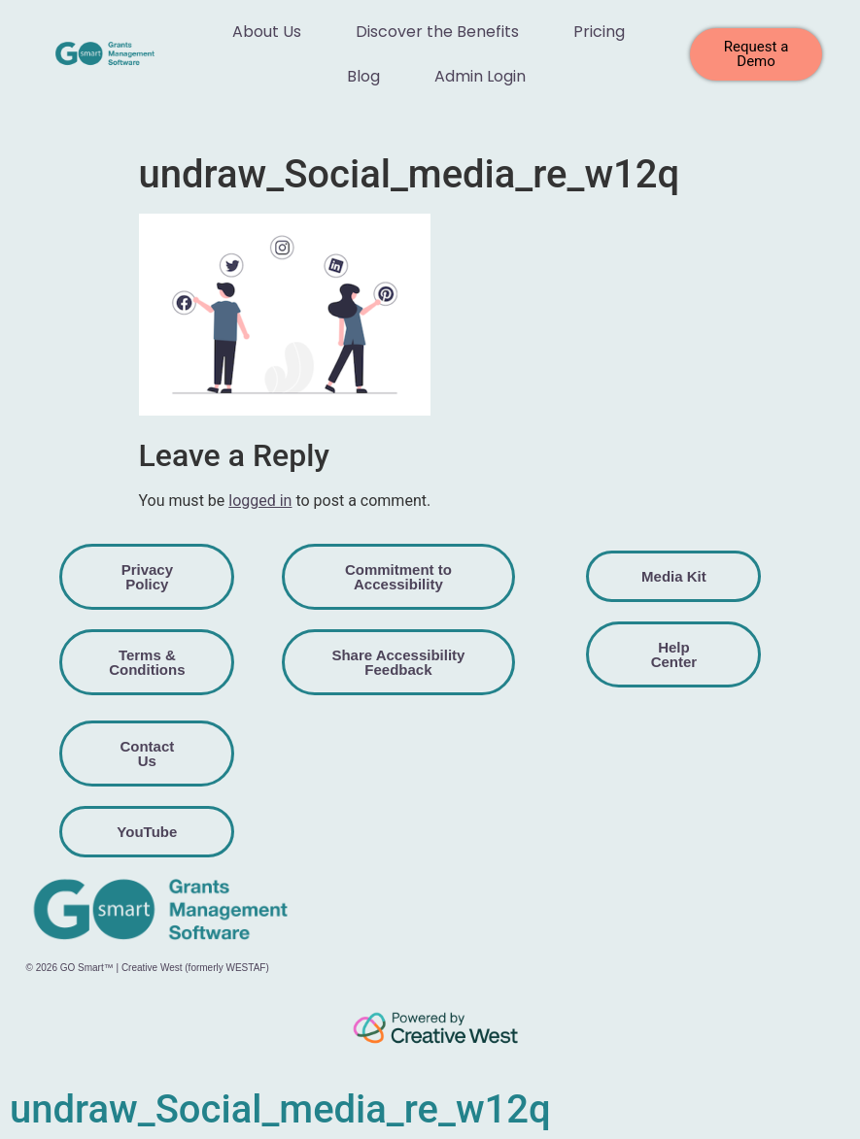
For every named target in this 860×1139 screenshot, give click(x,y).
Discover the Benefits (437, 31)
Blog (363, 76)
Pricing (599, 31)
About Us (266, 31)
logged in (260, 500)
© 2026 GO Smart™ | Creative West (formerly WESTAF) (147, 967)
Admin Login (480, 76)
